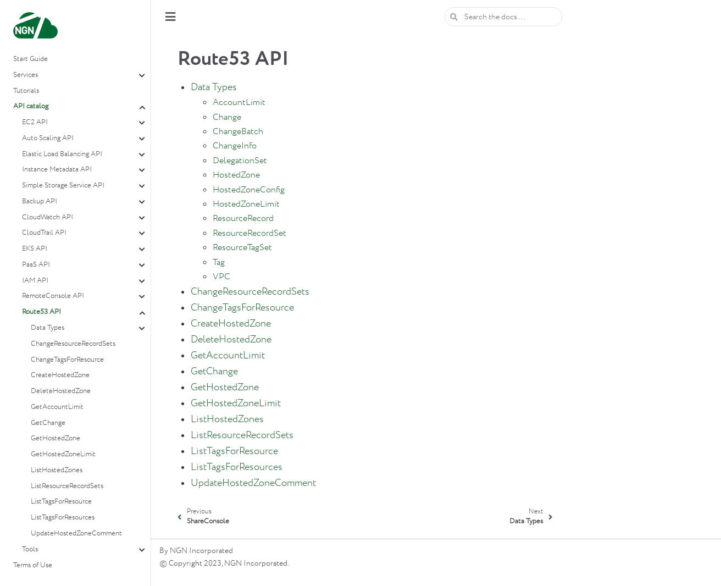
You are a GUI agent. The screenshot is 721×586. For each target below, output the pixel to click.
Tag (219, 262)
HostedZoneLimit (246, 204)
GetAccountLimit (57, 407)
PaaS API (36, 264)
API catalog (30, 106)
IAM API (35, 280)
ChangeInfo (235, 146)
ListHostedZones (56, 470)
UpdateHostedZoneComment (76, 533)
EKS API (34, 249)
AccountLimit (239, 102)
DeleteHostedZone (61, 391)
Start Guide (30, 59)
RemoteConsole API (53, 296)
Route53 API (41, 312)
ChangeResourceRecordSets (73, 344)
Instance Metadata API (57, 169)
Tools (30, 549)
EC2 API (35, 122)
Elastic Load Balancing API (62, 154)
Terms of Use (32, 565)
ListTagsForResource (61, 501)
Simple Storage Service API (63, 185)
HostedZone (236, 175)
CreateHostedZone (60, 375)
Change (227, 117)
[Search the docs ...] (503, 16)
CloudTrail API (44, 233)
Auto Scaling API (48, 138)
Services (25, 75)
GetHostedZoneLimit (63, 454)
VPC (221, 276)
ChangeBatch (238, 131)
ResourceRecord (243, 218)
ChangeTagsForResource (67, 360)
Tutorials (26, 91)
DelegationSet (240, 160)
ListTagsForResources (63, 517)
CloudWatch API (47, 217)
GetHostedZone (55, 438)
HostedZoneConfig (249, 190)
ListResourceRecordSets (67, 486)
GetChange (48, 423)
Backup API (39, 201)
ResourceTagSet (242, 247)
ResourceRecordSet (249, 233)
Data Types (47, 328)
